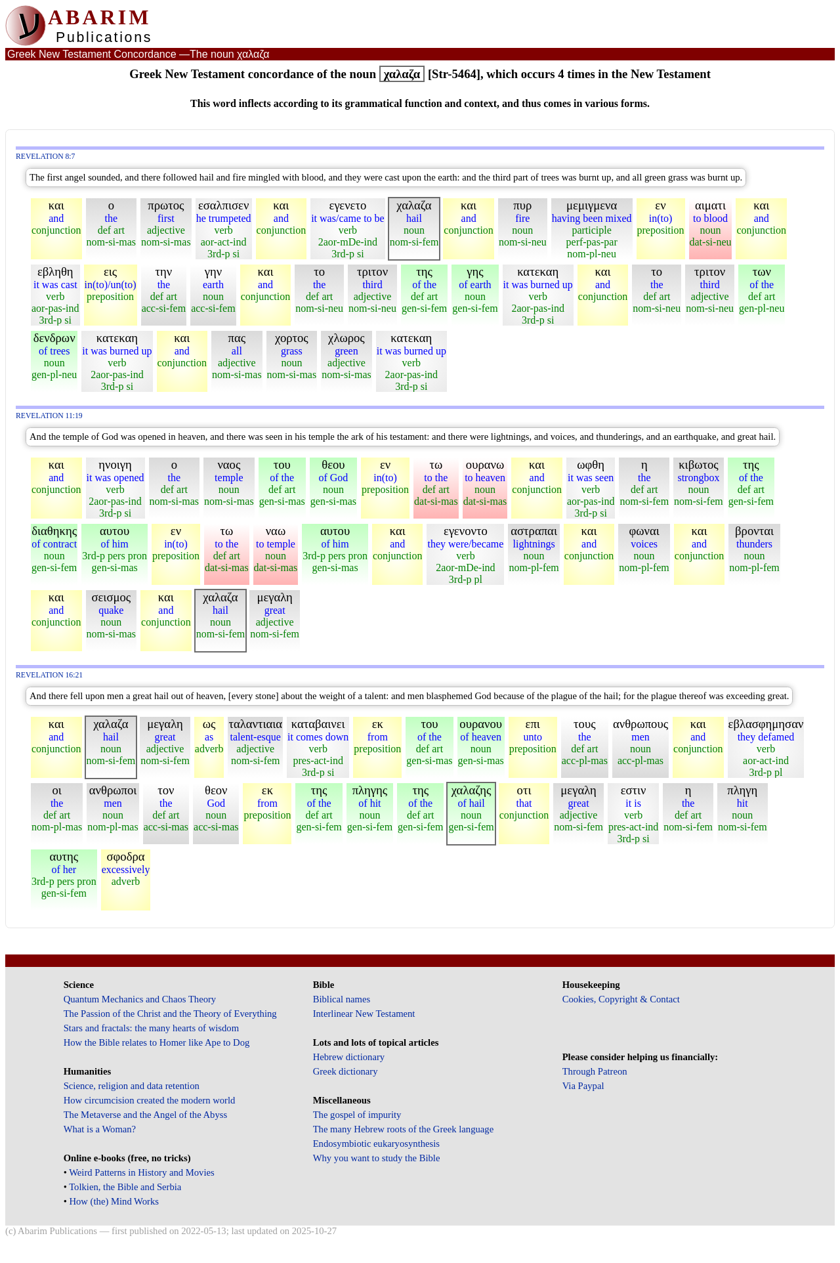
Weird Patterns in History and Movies (141, 1172)
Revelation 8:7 (45, 156)
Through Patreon (594, 1071)
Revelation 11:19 (49, 416)
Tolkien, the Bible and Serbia (125, 1187)
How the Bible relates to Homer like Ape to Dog (157, 1042)
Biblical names (342, 999)
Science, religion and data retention (132, 1086)
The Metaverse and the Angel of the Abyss (146, 1114)
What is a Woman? (100, 1129)
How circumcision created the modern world (150, 1100)
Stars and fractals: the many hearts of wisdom (151, 1028)
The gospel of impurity (357, 1114)
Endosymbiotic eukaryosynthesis (376, 1143)
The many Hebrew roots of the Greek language (403, 1129)
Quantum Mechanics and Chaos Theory (140, 999)
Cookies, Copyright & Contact (621, 999)
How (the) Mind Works (114, 1201)
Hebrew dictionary (349, 1057)
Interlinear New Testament (364, 1013)
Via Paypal (583, 1086)
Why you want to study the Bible (376, 1158)
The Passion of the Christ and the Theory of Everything (170, 1013)
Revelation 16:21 (49, 675)
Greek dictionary (345, 1071)
